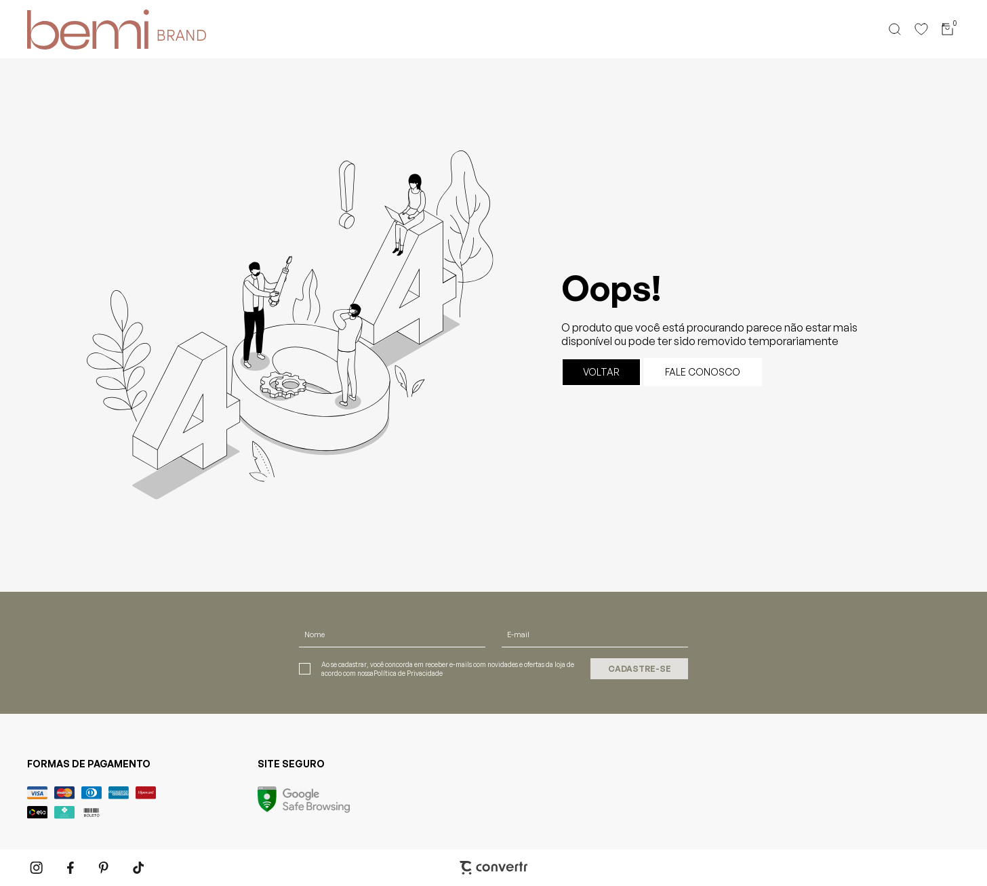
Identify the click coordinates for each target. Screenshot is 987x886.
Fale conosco (702, 372)
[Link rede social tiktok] (139, 868)
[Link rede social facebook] (71, 868)
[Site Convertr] (493, 867)
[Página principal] (78, 29)
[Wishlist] (921, 29)
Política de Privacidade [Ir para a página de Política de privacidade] (408, 673)
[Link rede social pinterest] (105, 868)
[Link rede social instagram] (37, 868)
